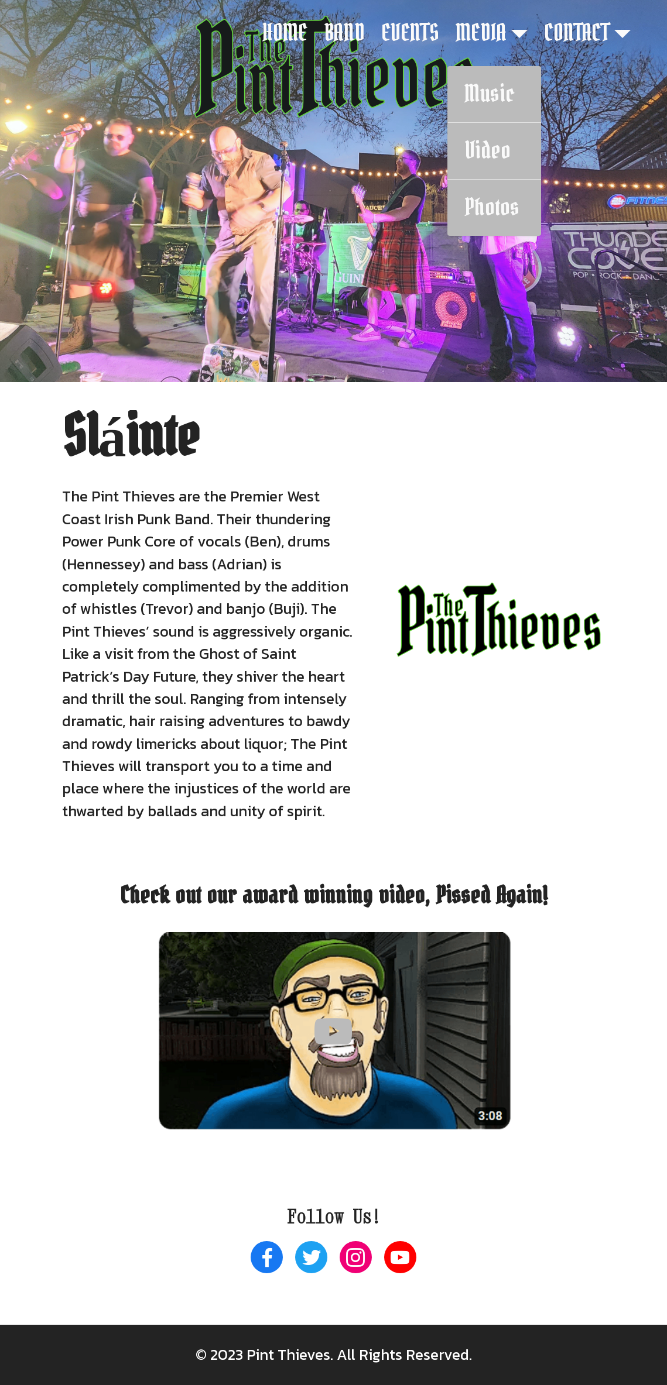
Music (489, 94)
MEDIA (481, 33)
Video (487, 151)
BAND (344, 33)
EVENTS (410, 33)
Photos (491, 208)
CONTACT (577, 33)
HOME (284, 33)
